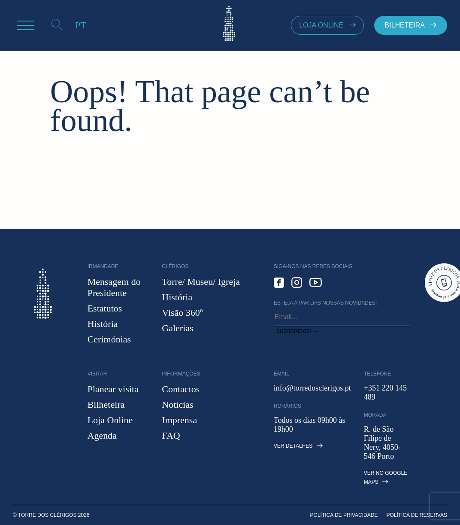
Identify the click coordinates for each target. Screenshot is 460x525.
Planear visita (113, 389)
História (103, 323)
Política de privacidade (344, 515)
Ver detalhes (298, 446)
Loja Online (110, 420)
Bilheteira (106, 404)
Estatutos (105, 308)
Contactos (181, 389)
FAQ (171, 435)
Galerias (177, 328)
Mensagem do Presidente (114, 287)
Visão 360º (182, 312)
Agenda (102, 435)
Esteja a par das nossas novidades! (325, 303)
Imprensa (179, 420)
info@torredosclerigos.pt (312, 388)
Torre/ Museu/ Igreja (201, 281)
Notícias (177, 404)
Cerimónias (109, 339)
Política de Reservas (416, 515)
